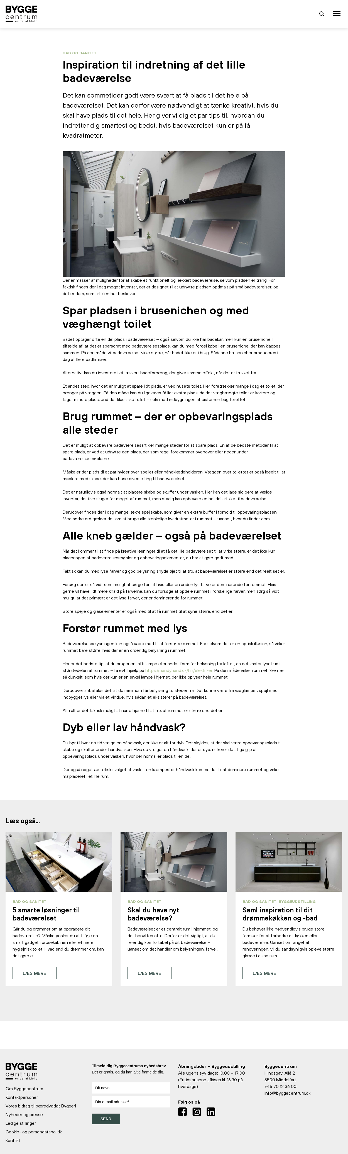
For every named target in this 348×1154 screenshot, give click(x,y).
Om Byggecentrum (24, 1088)
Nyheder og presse (24, 1114)
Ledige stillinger (21, 1123)
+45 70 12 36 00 (280, 1086)
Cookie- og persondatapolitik (34, 1131)
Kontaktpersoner (22, 1097)
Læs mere (34, 973)
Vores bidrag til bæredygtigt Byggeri (41, 1105)
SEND (106, 1119)
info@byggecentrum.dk (287, 1092)
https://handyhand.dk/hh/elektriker (178, 670)
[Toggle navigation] (337, 13)
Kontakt (13, 1140)
